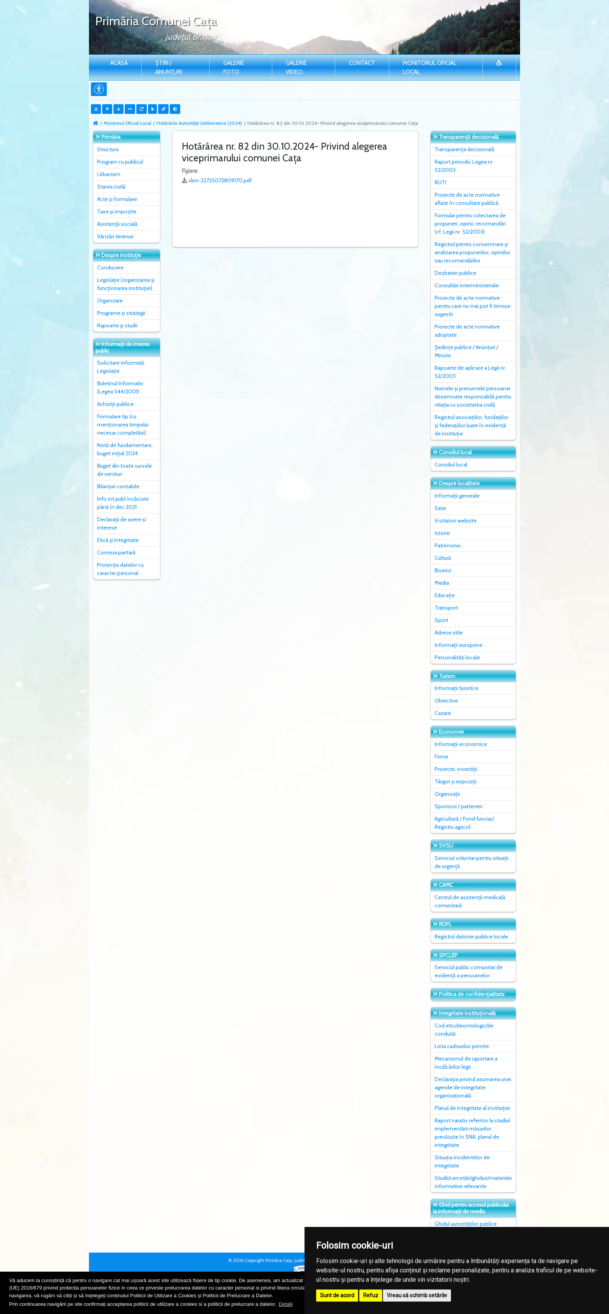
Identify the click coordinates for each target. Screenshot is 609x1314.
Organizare (110, 300)
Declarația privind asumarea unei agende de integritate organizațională (473, 1087)
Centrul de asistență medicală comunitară (470, 901)
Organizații (447, 793)
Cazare (443, 712)
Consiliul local (451, 464)
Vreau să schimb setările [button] (417, 1295)
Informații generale (457, 495)
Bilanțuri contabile (118, 486)
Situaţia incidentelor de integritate (462, 1161)
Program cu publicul (120, 161)
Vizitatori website (456, 520)
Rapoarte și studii (117, 325)
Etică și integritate (118, 539)
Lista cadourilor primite (462, 1046)
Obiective (446, 700)
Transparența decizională (464, 149)
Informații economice (461, 744)
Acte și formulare (117, 199)
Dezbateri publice (455, 272)
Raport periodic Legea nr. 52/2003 (464, 165)
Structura (107, 149)
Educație (445, 595)
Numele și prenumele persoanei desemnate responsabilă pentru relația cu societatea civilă (473, 396)
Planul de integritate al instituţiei (472, 1107)
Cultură (443, 557)
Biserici (443, 570)
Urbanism (108, 174)
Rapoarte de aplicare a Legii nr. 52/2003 (470, 371)
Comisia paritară (116, 552)
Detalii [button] (286, 1304)
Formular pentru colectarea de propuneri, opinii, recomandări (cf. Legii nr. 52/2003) (470, 223)
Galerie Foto (233, 67)
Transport (446, 607)
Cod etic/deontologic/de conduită (464, 1029)
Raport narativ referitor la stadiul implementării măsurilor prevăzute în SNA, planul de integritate (472, 1132)
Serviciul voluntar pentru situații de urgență (471, 862)
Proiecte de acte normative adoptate (467, 330)
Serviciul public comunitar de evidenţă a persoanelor (469, 971)
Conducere (110, 267)
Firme (441, 756)
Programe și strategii (121, 312)
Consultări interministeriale (467, 285)
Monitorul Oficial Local (429, 67)
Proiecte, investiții (456, 768)
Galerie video (296, 67)
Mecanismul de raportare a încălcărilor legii (466, 1062)
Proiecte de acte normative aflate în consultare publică (467, 198)
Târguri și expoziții (456, 781)
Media (442, 582)
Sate (440, 508)
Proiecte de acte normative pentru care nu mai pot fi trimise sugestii (472, 306)
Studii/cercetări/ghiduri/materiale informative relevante (473, 1182)
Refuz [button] (370, 1295)
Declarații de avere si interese (121, 523)
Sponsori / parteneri (458, 806)
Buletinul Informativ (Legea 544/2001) (120, 387)
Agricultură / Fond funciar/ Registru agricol (464, 822)
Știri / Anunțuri (168, 67)
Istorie (442, 532)
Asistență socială (117, 223)
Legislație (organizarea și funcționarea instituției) (126, 284)
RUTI (440, 182)
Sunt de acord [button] (337, 1295)
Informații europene (458, 644)
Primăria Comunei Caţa (156, 20)
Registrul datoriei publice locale (471, 936)
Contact (362, 62)
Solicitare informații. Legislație (121, 366)
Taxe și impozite (116, 211)
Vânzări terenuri (115, 236)
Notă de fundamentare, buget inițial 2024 (125, 449)
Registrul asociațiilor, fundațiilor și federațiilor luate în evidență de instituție (471, 425)
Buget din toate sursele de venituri (124, 469)
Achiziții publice (115, 403)
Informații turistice (456, 688)
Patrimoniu (448, 545)
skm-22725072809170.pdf (220, 180)
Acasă (119, 62)
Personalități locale (457, 657)
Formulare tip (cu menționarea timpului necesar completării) (122, 424)
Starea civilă (111, 186)
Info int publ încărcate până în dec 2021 (123, 502)
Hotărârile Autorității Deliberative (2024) (199, 123)
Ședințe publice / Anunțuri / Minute (466, 351)
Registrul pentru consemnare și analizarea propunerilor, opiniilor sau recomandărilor (472, 252)
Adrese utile (449, 632)
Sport (441, 620)
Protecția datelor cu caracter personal (120, 569)
